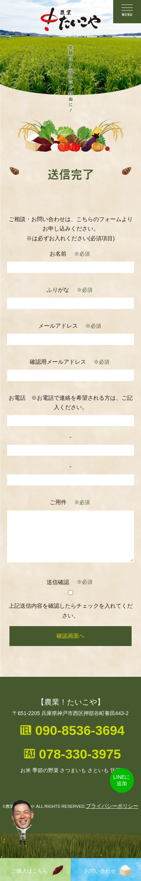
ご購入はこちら (37, 870)
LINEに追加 (121, 780)
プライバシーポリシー (112, 806)
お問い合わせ (107, 870)
